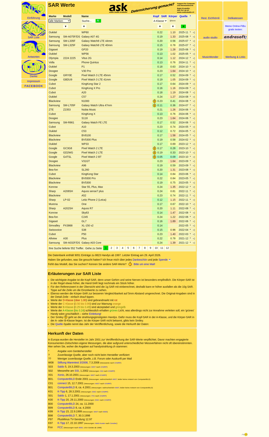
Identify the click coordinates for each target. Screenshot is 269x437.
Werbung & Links (235, 49)
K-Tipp (61, 391)
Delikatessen (235, 11)
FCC (60, 427)
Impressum (33, 81)
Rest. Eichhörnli (210, 11)
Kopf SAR (160, 16)
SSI (77, 370)
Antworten (33, 49)
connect (62, 383)
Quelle (59, 324)
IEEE (105, 412)
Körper (173, 16)
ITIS (93, 396)
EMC (94, 392)
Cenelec (113, 423)
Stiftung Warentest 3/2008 (73, 362)
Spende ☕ (165, 259)
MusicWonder (210, 49)
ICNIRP (118, 363)
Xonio (61, 374)
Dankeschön (140, 259)
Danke (33, 69)
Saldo (61, 366)
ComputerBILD (66, 378)
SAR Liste (33, 30)
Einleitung (95, 313)
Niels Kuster (100, 423)
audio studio (210, 30)
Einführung (33, 10)
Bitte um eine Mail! (141, 264)
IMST (93, 367)
